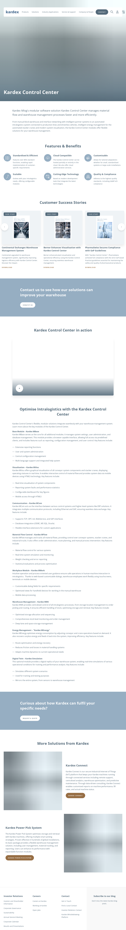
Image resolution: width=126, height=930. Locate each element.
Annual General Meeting (13, 927)
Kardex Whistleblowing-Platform (71, 925)
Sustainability (9, 923)
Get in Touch (66, 911)
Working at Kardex (40, 915)
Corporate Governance (12, 918)
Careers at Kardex (39, 911)
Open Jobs (37, 920)
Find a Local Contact (69, 915)
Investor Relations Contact (72, 920)
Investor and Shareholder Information (13, 912)
